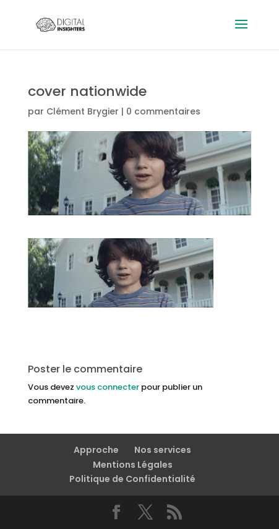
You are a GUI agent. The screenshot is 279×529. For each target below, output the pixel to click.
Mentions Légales (133, 464)
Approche (96, 450)
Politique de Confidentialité (132, 479)
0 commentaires (163, 111)
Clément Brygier (82, 111)
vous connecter (107, 387)
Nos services (162, 450)
